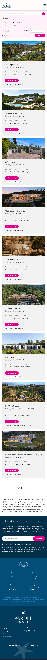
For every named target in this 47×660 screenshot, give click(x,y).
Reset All (4, 35)
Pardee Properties (6, 5)
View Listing (11, 80)
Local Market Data (29, 628)
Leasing (5, 631)
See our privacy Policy (27, 551)
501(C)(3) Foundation (30, 631)
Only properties (12, 22)
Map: (3, 30)
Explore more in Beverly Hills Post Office (18, 425)
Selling (5, 634)
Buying (5, 628)
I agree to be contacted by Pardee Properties (18, 544)
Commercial (7, 636)
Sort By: (26, 30)
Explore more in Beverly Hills (14, 84)
